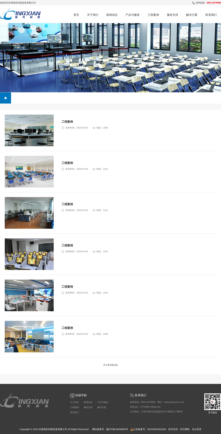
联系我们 (211, 14)
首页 (76, 14)
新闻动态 (112, 14)
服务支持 (172, 14)
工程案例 (153, 14)
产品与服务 (132, 14)
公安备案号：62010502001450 (148, 429)
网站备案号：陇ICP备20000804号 (110, 429)
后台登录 (196, 429)
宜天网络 (185, 429)
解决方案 (191, 14)
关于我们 (92, 14)
